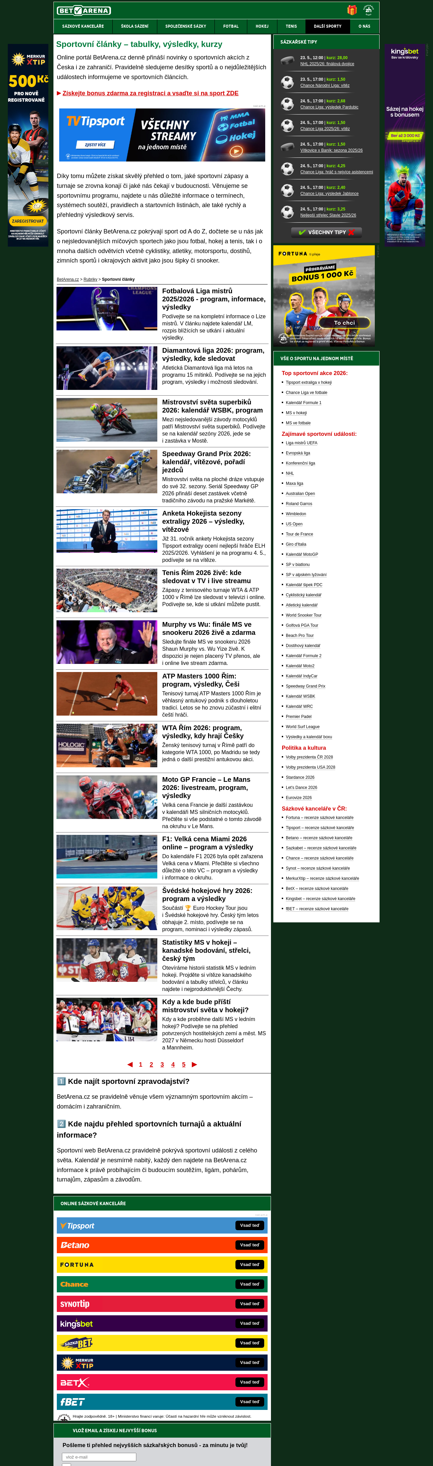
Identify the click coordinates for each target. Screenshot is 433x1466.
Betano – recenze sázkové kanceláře (319, 1073)
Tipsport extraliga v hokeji (309, 618)
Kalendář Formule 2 (303, 891)
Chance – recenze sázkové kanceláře (320, 1094)
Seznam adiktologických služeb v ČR (183, 1440)
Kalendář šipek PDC (304, 820)
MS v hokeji (296, 648)
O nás (58, 1455)
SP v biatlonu (298, 800)
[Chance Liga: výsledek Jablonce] (288, 426)
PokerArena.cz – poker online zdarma (103, 1351)
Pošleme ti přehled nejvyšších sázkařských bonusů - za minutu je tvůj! (155, 1218)
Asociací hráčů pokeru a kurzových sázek (96, 1405)
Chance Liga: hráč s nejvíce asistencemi (336, 407)
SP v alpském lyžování (306, 810)
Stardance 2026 (300, 1013)
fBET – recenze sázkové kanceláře (317, 1144)
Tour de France (299, 770)
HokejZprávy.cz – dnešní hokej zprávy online (109, 1311)
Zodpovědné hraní (331, 1398)
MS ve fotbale (298, 658)
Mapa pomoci (231, 1440)
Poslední (195, 1064)
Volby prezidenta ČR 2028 (309, 993)
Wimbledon (296, 749)
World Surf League (303, 962)
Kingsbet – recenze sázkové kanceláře (320, 1134)
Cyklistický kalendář (303, 830)
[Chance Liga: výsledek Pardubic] (288, 339)
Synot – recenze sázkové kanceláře (318, 1104)
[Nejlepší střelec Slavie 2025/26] (288, 447)
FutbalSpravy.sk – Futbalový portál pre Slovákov (207, 1351)
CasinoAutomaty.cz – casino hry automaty (201, 1300)
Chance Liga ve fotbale (306, 628)
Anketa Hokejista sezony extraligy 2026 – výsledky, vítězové (203, 521)
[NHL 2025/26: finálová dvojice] (288, 296)
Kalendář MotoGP (302, 790)
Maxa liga (294, 719)
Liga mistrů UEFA (301, 678)
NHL (290, 709)
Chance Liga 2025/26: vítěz (325, 364)
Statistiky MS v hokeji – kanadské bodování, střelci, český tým (206, 950)
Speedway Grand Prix (305, 922)
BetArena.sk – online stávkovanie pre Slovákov (206, 1321)
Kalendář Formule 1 (303, 638)
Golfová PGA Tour (302, 861)
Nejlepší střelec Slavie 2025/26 (328, 451)
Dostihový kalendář (303, 881)
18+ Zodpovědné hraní (269, 1455)
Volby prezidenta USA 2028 (310, 1003)
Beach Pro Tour (300, 871)
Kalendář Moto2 (300, 901)
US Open (294, 759)
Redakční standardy (111, 1455)
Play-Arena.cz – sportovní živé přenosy (104, 1341)
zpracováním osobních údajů (124, 1243)
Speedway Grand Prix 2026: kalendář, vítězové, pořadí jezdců (206, 462)
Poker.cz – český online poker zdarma (103, 1361)
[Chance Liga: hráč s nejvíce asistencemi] (288, 404)
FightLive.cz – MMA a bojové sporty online (107, 1290)
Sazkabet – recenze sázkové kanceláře (321, 1084)
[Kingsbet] (405, 245)
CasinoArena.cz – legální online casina (104, 1371)
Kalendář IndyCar (301, 912)
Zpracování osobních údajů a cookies (209, 1455)
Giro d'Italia (296, 780)
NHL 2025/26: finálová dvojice (327, 299)
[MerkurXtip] (28, 245)
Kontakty (79, 1455)
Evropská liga (298, 689)
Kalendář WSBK (300, 932)
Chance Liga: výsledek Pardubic (329, 343)
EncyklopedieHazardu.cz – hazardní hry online (205, 1290)
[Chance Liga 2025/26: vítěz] (288, 361)
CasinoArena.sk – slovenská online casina (202, 1361)
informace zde (172, 1426)
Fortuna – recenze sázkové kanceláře (320, 1053)
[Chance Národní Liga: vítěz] (288, 318)
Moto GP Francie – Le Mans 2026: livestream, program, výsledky (206, 787)
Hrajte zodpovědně (73, 1419)
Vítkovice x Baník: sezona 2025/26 (331, 386)
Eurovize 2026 (299, 1033)
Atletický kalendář (302, 841)
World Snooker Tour (304, 851)
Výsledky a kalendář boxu (309, 972)
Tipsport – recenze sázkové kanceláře (320, 1063)
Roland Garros (299, 739)
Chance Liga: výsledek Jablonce (329, 429)
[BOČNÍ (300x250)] (324, 580)
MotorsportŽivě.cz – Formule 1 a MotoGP (106, 1331)
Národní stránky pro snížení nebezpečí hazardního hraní (296, 1440)
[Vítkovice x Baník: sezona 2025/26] (288, 383)
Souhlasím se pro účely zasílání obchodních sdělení (145, 1243)
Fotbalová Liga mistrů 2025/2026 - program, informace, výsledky (214, 299)
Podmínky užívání (152, 1455)
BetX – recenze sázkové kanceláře (317, 1124)
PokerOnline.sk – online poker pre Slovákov (203, 1371)
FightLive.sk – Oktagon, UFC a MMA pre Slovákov (209, 1331)
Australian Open (300, 729)
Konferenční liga (300, 699)
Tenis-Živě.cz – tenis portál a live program (106, 1321)
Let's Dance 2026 (301, 1023)
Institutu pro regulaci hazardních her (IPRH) (218, 1398)
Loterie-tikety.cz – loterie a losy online (197, 1311)
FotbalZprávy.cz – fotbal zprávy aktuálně (105, 1300)
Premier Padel (299, 952)
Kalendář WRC (299, 942)
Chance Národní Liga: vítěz (324, 321)
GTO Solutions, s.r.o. (321, 1455)
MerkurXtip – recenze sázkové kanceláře (322, 1114)
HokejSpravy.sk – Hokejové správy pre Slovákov (207, 1341)
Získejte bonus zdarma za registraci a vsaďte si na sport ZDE (150, 93)
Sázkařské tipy (298, 278)
